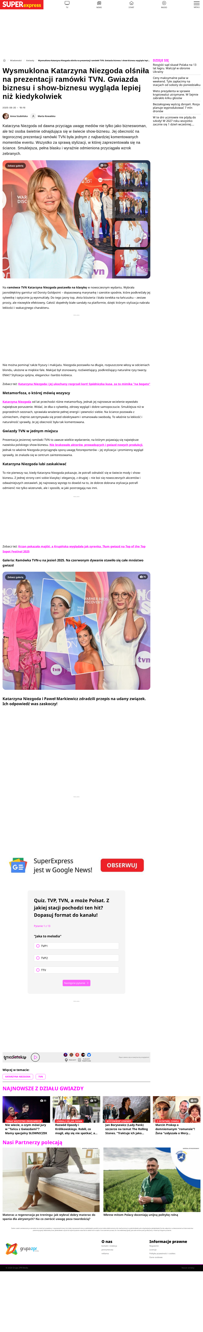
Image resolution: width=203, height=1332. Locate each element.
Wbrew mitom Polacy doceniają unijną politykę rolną (140, 1215)
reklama (105, 1253)
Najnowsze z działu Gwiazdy (43, 1088)
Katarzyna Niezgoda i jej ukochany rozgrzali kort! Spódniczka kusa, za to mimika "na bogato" (84, 384)
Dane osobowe (156, 1257)
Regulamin (154, 1246)
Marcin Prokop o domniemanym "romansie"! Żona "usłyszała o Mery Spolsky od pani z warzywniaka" (176, 1129)
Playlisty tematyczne (84, 1060)
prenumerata (107, 1249)
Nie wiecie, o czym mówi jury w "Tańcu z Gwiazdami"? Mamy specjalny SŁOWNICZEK (26, 1129)
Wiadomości (16, 60)
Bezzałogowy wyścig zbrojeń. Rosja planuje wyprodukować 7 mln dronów (176, 107)
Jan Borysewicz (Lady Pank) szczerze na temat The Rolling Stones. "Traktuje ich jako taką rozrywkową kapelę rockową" (126, 1129)
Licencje (153, 1249)
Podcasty (70, 1060)
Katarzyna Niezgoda (17, 402)
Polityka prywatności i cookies (162, 1253)
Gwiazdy (30, 60)
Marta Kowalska (46, 116)
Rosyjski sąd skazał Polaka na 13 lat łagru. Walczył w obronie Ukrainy (174, 68)
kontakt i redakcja (109, 1246)
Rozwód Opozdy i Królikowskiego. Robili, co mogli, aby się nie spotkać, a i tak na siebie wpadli (76, 1129)
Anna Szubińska (19, 116)
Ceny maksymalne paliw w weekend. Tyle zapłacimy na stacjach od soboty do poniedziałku (176, 81)
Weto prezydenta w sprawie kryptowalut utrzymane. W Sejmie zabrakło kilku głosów (175, 94)
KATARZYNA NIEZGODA (17, 1076)
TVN (40, 1076)
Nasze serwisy (189, 1268)
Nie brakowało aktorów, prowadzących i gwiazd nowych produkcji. (96, 445)
